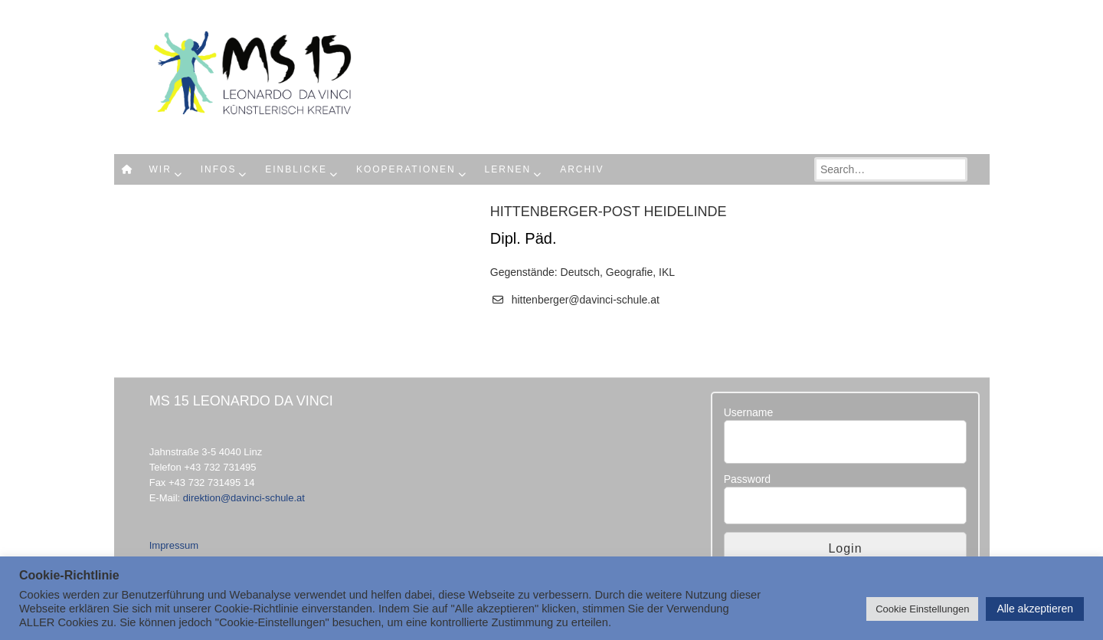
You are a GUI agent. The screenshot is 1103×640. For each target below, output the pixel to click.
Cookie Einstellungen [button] (922, 609)
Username (749, 412)
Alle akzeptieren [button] (1035, 608)
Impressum (173, 545)
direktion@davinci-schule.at (244, 498)
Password (747, 479)
